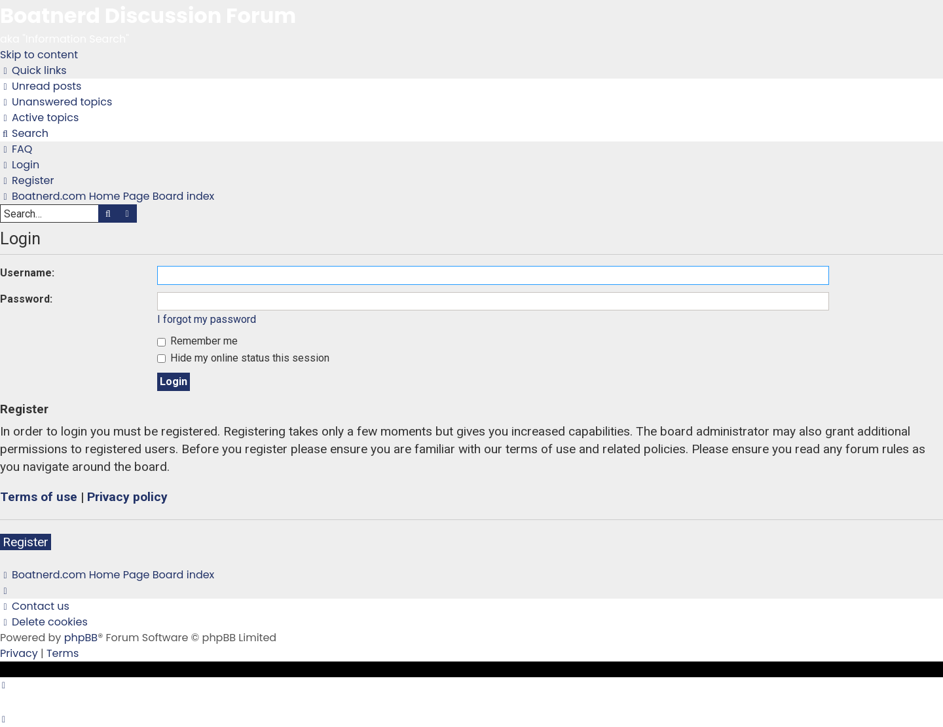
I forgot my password (206, 319)
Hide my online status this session (243, 358)
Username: (27, 273)
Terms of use (38, 496)
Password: (26, 299)
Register (25, 542)
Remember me (197, 341)
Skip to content (39, 54)
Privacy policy (127, 496)
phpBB (81, 637)
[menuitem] (40, 86)
